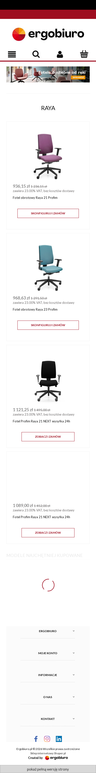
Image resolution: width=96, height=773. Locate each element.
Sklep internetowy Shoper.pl (48, 753)
